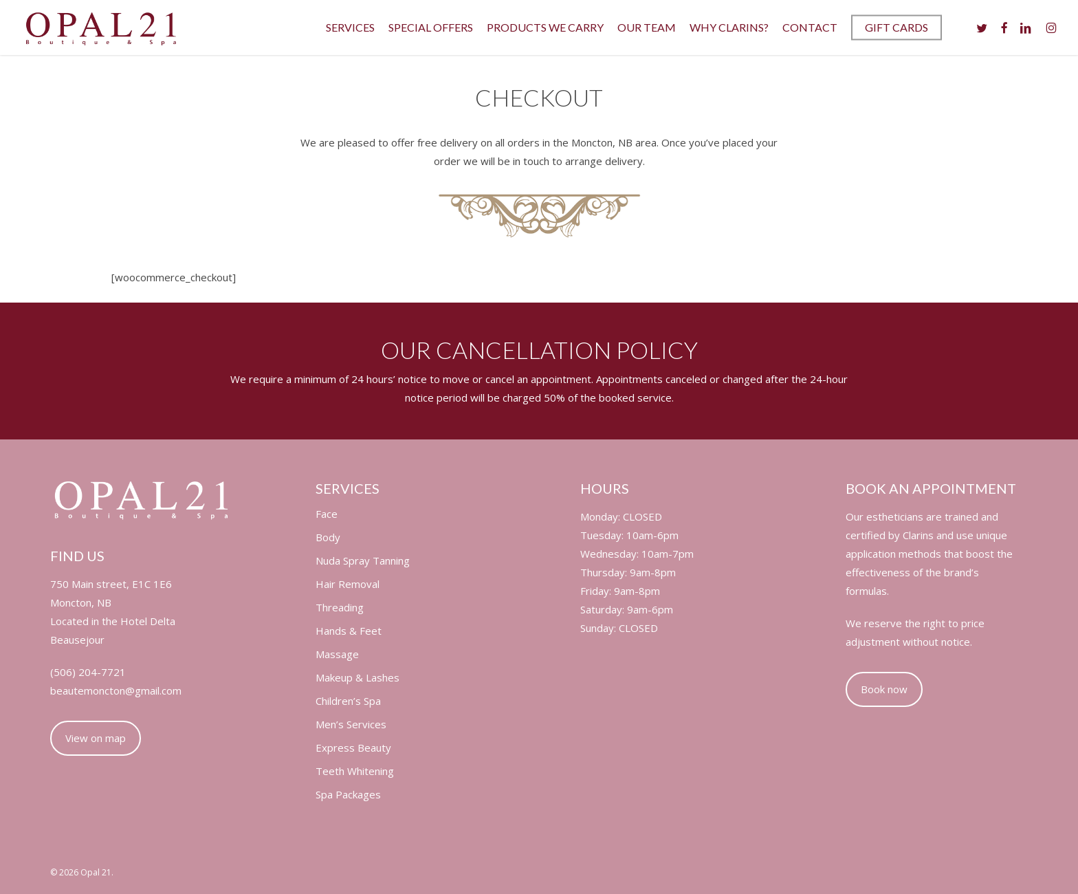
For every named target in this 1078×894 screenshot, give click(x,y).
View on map (95, 738)
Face (327, 514)
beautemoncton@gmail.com (116, 690)
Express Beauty (353, 747)
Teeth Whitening (355, 771)
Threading (340, 607)
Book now (884, 689)
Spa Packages (348, 794)
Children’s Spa (348, 701)
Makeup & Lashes (357, 677)
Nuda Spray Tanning (363, 560)
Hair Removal (348, 584)
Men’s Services (351, 724)
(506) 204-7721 (88, 672)
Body (328, 537)
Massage (337, 654)
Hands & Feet (349, 630)
